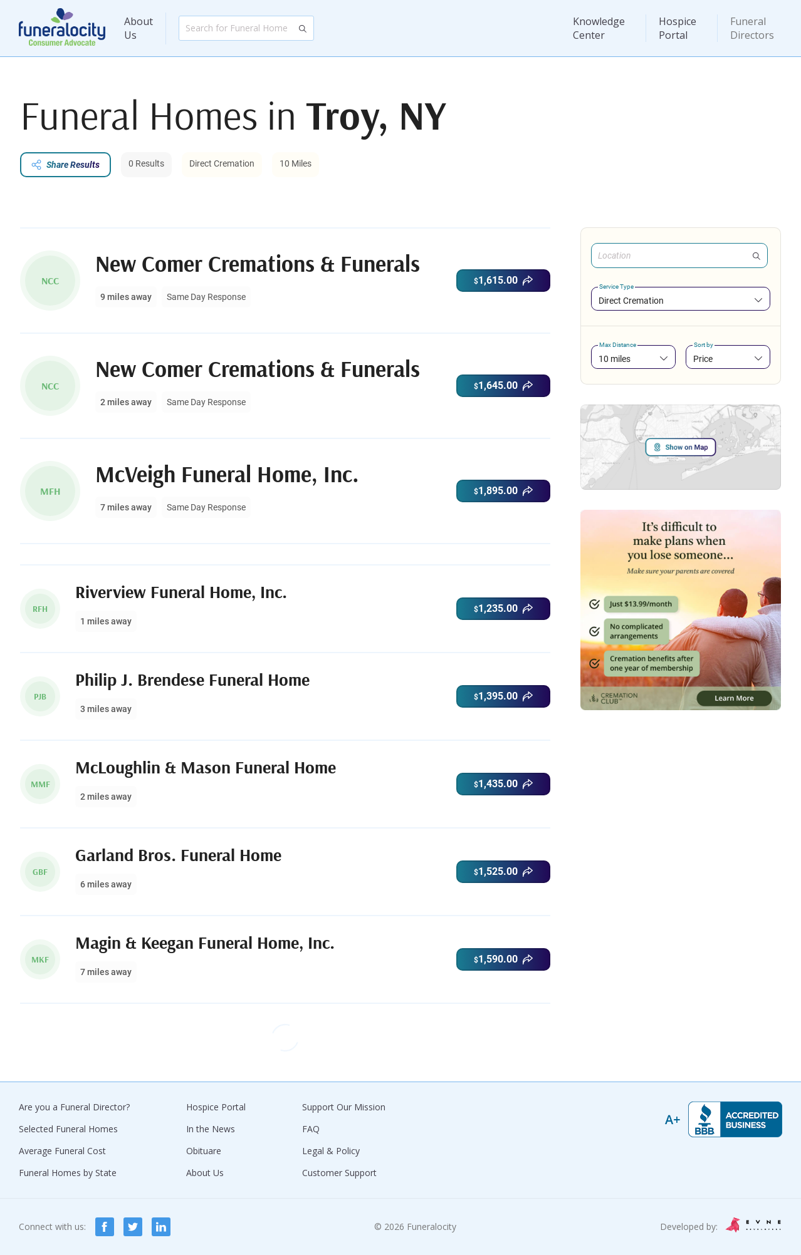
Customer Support (339, 1173)
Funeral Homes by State (68, 1173)
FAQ (311, 1129)
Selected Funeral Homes (68, 1129)
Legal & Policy (331, 1151)
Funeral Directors (752, 28)
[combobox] (681, 300)
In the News (210, 1129)
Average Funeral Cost (62, 1151)
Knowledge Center (599, 28)
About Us (138, 28)
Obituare (203, 1151)
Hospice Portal (677, 28)
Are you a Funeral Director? (74, 1107)
